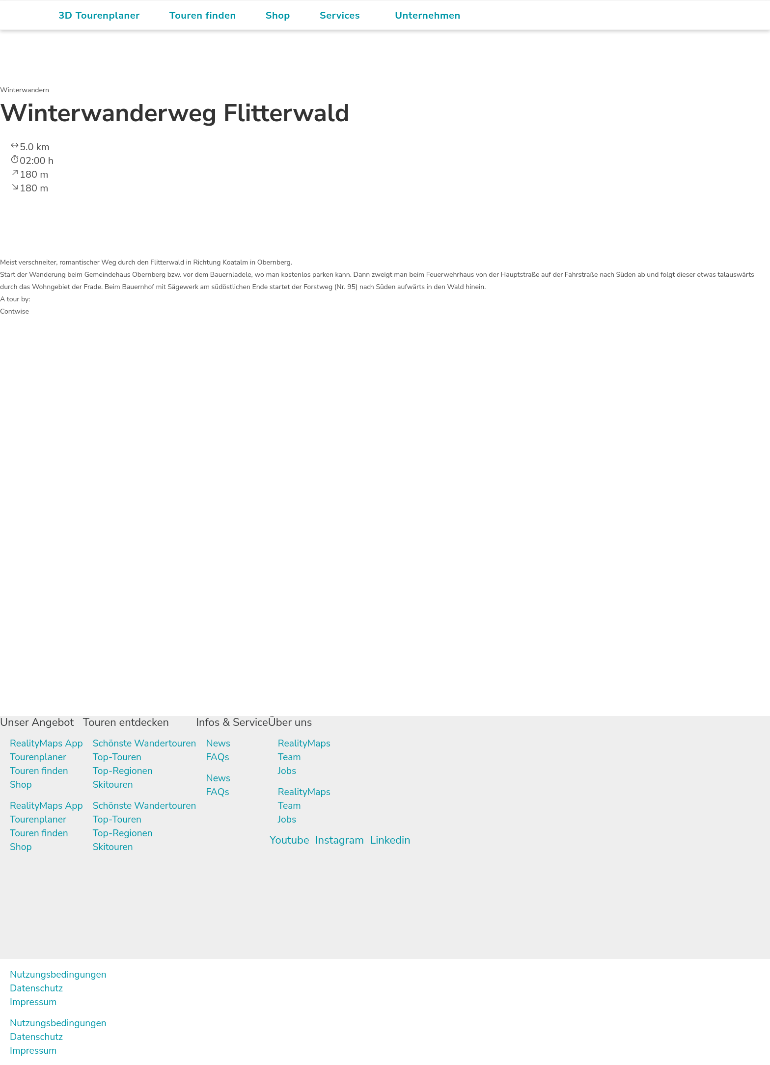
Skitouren (116, 784)
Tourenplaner (39, 757)
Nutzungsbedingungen (60, 974)
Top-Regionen (126, 770)
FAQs (225, 757)
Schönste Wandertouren (149, 743)
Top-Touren (120, 757)
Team (296, 757)
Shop (21, 784)
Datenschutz (37, 988)
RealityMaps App (47, 743)
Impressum (34, 1002)
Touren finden (40, 770)
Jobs (293, 770)
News (225, 743)
